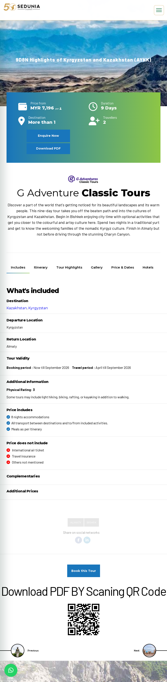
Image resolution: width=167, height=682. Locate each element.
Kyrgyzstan (38, 308)
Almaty (75, 522)
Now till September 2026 (38, 367)
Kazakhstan (17, 308)
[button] (10, 670)
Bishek (91, 522)
